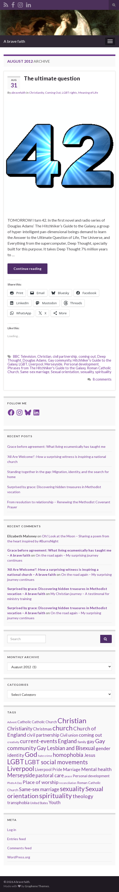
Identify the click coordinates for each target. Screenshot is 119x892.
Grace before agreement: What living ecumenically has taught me (56, 446)
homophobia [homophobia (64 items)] (68, 755)
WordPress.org (18, 857)
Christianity (36, 92)
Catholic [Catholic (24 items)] (24, 722)
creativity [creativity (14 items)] (13, 742)
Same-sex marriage (34, 372)
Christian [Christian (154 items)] (72, 720)
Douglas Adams (34, 360)
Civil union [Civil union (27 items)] (69, 735)
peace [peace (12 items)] (68, 776)
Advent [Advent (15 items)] (12, 722)
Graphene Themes (37, 886)
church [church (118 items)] (63, 728)
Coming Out (53, 92)
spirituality (103, 372)
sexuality (87, 372)
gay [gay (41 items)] (90, 741)
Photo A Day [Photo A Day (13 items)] (14, 782)
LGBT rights (69, 92)
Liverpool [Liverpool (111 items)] (20, 768)
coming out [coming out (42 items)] (90, 735)
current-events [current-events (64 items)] (38, 741)
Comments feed (19, 848)
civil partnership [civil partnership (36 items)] (43, 735)
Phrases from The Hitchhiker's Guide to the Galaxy (46, 368)
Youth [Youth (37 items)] (54, 802)
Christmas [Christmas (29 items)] (42, 728)
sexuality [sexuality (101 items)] (72, 789)
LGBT (23, 364)
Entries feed (16, 839)
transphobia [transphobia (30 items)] (18, 802)
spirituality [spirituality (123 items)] (55, 796)
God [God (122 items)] (31, 754)
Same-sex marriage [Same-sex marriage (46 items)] (39, 789)
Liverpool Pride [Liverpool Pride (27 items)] (48, 769)
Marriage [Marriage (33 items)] (71, 769)
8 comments (102, 379)
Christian (44, 356)
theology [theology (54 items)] (83, 796)
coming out (87, 356)
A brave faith (14, 41)
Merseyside (53, 364)
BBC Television (24, 356)
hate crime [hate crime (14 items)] (45, 756)
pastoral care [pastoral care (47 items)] (50, 775)
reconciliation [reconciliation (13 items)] (67, 782)
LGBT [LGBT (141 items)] (15, 762)
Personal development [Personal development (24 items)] (91, 776)
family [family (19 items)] (82, 742)
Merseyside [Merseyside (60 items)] (21, 775)
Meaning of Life (88, 92)
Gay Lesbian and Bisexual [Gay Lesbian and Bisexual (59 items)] (66, 748)
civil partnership (65, 356)
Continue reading (27, 269)
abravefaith (18, 92)
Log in (11, 830)
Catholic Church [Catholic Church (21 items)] (44, 722)
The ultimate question (52, 78)
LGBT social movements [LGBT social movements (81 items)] (56, 762)
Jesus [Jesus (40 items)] (89, 755)
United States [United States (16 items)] (39, 803)
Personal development (81, 364)
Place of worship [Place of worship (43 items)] (40, 782)
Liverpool (36, 364)
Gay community (59, 360)
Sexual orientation (65, 372)
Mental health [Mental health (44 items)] (96, 769)
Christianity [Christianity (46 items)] (19, 728)
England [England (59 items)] (67, 741)
